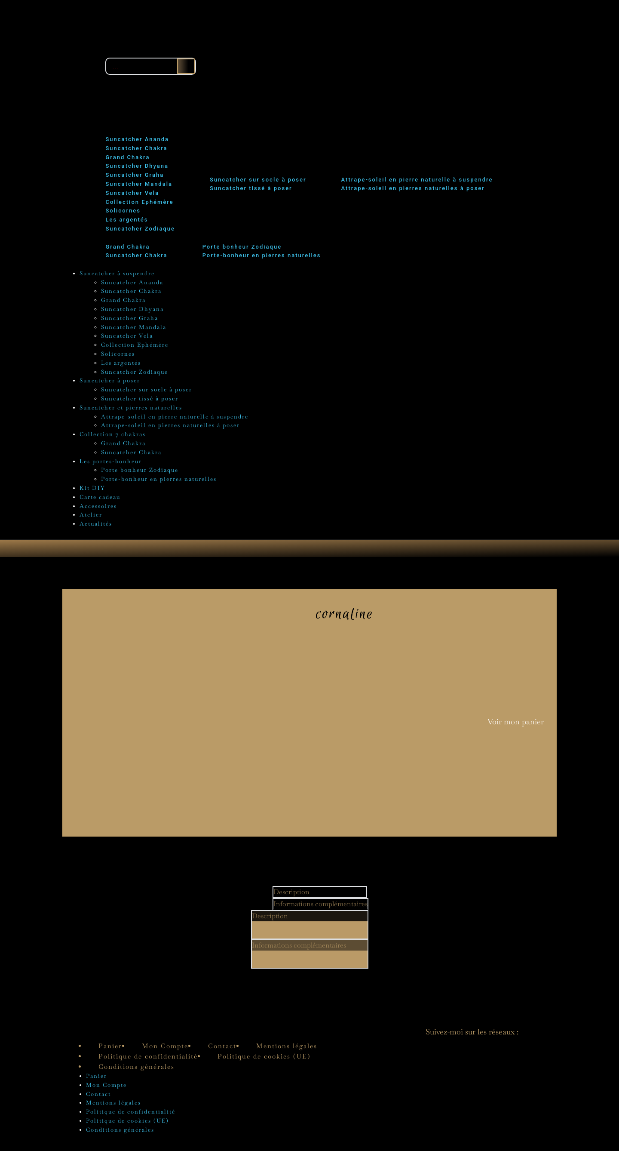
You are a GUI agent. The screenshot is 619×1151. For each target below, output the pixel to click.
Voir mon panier (515, 724)
